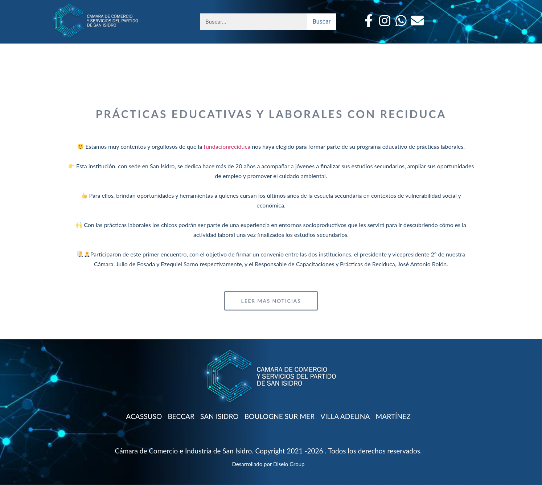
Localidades (184, 47)
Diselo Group (288, 464)
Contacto (409, 47)
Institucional (82, 47)
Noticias (370, 47)
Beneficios (134, 47)
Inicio (444, 47)
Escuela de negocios (254, 47)
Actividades (323, 47)
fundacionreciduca (227, 146)
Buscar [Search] (322, 21)
